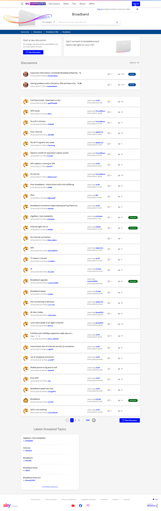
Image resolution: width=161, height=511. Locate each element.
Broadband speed (37, 291)
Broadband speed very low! (42, 388)
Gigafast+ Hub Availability (41, 216)
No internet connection (40, 237)
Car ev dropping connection (42, 357)
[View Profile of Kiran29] (50, 156)
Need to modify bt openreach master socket (49, 153)
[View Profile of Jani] (49, 381)
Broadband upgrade (38, 280)
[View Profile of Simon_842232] (53, 339)
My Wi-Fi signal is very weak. (42, 142)
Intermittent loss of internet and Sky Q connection (52, 346)
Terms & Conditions (51, 499)
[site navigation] (22, 4)
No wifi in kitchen (37, 121)
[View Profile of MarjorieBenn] (52, 240)
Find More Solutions (50, 487)
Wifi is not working (38, 409)
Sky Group (127, 499)
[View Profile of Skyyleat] (51, 272)
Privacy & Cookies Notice (69, 499)
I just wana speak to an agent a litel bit (47, 323)
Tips (74, 3)
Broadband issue (30, 468)
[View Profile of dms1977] (51, 360)
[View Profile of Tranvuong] (51, 145)
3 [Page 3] (78, 420)
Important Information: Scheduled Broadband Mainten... (54, 73)
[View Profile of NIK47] (27, 470)
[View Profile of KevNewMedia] (53, 76)
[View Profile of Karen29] (50, 209)
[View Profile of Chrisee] (98, 269)
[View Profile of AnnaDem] (51, 261)
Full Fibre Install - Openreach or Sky (45, 100)
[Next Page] (94, 420)
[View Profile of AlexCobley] (52, 315)
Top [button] (156, 499)
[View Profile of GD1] (96, 195)
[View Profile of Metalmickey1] (52, 177)
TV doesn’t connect (38, 258)
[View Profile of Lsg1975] (50, 349)
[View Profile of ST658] (50, 187)
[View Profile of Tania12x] (28, 451)
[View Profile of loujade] (50, 294)
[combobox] (85, 22)
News (66, 3)
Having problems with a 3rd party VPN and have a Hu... (53, 83)
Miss (32, 195)
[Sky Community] (35, 3)
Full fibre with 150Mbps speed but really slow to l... (51, 333)
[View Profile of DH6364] (51, 124)
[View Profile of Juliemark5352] (53, 283)
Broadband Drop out (32, 477)
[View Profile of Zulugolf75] (52, 392)
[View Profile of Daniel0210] (99, 312)
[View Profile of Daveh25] (51, 370)
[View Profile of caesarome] (99, 132)
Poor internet (36, 132)
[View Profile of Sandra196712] (53, 251)
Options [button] (133, 63)
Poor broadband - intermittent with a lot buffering (52, 184)
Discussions (54, 3)
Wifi (32, 248)
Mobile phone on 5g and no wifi (43, 367)
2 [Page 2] (75, 420)
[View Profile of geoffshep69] (52, 103)
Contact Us (115, 499)
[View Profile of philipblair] (51, 219)
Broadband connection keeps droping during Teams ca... (54, 205)
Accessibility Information (88, 499)
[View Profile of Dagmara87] (52, 198)
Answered (133, 217)
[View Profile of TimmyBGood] (100, 111)
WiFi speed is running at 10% (42, 163)
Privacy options (35, 499)
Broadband (80, 14)
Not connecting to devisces (42, 302)
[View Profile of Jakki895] (51, 135)
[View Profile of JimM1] (97, 100)
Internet (26, 448)
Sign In (136, 4)
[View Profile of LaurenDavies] (53, 413)
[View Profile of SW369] (50, 230)
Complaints (104, 499)
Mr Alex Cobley (36, 312)
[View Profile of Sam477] (49, 166)
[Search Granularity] (48, 22)
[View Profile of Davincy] (50, 326)
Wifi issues (35, 111)
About (82, 3)
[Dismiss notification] (137, 9)
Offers (92, 3)
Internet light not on (39, 226)
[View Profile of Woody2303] (30, 480)
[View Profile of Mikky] (50, 114)
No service (34, 174)
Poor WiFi (34, 378)
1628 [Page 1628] (88, 420)
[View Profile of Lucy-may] (51, 305)
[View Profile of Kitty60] (50, 402)
